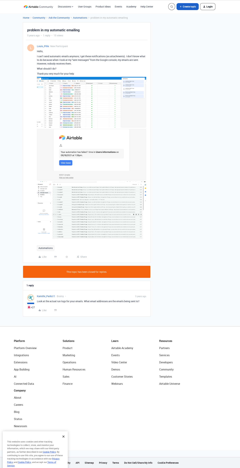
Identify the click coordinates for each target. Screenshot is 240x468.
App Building (21, 369)
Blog (16, 412)
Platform (19, 341)
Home (26, 17)
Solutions (68, 341)
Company (20, 390)
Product (67, 348)
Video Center (119, 362)
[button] (188, 6)
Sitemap (89, 462)
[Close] (63, 444)
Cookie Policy (49, 459)
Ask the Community (59, 17)
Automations (80, 17)
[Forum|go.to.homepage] (38, 6)
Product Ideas (103, 6)
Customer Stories (122, 376)
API (77, 462)
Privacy (103, 462)
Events (118, 6)
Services (164, 355)
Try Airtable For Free (26, 433)
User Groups (84, 6)
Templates (165, 376)
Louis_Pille (43, 46)
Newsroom (20, 426)
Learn (114, 341)
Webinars (117, 384)
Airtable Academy (122, 348)
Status (18, 419)
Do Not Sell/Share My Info (138, 462)
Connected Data (24, 384)
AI (15, 376)
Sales (66, 376)
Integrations (21, 355)
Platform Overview (25, 348)
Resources (165, 341)
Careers (18, 405)
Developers (166, 362)
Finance (67, 384)
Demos (115, 369)
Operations (69, 362)
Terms (115, 462)
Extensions (20, 362)
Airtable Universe (169, 384)
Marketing (69, 355)
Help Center (146, 6)
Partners (164, 348)
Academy (131, 6)
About (17, 398)
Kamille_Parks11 (46, 296)
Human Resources (74, 369)
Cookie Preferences (168, 462)
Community (39, 17)
